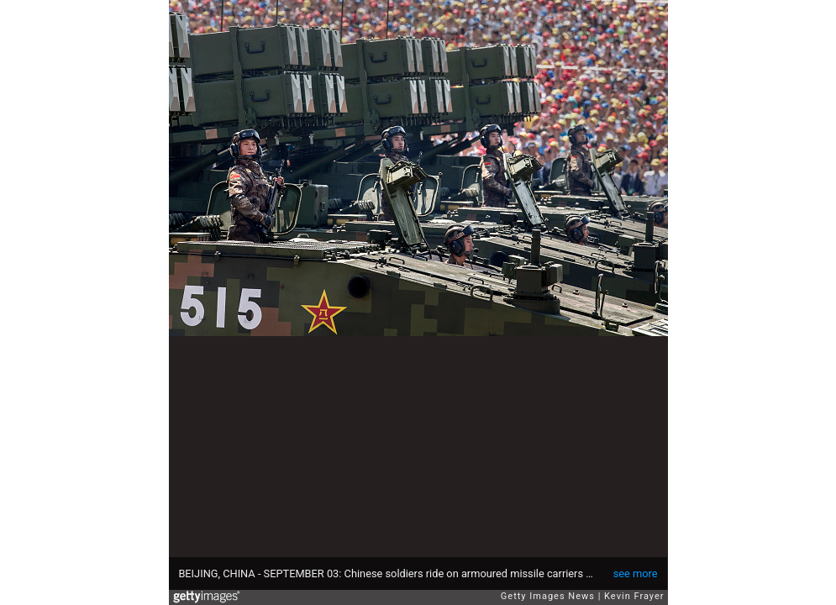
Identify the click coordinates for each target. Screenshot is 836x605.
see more (635, 573)
